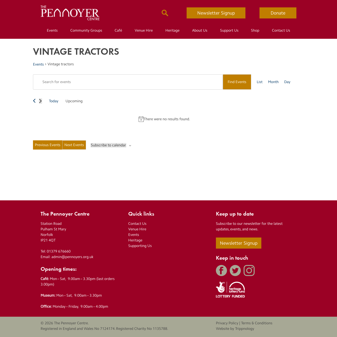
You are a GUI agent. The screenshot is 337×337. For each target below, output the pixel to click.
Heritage (172, 30)
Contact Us (281, 30)
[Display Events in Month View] (273, 82)
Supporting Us (140, 246)
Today (53, 101)
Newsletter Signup (216, 13)
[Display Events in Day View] (287, 82)
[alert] (164, 119)
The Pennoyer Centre (71, 323)
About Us (199, 30)
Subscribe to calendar (108, 145)
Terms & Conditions (256, 323)
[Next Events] (40, 101)
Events (52, 30)
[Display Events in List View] (259, 82)
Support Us (229, 30)
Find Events (237, 82)
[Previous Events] (34, 101)
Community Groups (86, 30)
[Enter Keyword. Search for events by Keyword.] (128, 82)
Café (118, 30)
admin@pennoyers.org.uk (72, 257)
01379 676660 (59, 251)
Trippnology (244, 328)
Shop (255, 30)
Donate (278, 13)
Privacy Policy (227, 323)
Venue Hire (144, 30)
